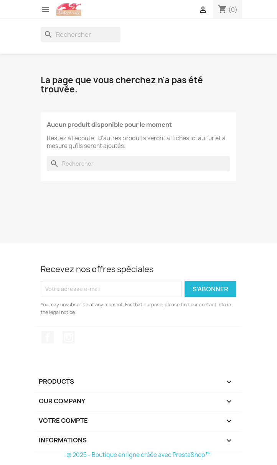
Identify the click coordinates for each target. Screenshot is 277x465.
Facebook (47, 337)
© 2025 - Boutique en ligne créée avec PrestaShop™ (138, 455)
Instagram (69, 337)
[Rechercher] (80, 34)
